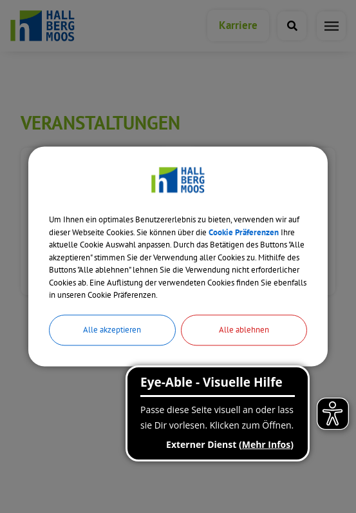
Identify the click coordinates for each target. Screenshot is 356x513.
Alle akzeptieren (112, 329)
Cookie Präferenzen (244, 232)
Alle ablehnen (244, 329)
